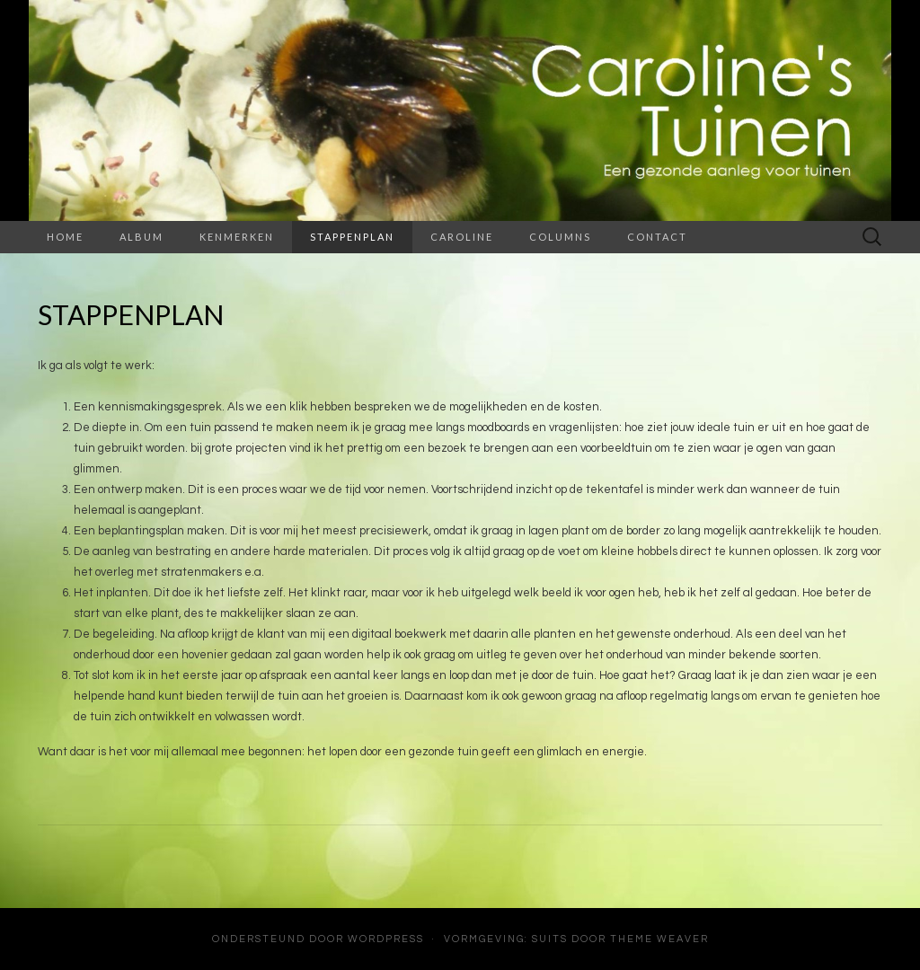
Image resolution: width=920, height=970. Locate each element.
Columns (560, 236)
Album (141, 236)
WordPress (386, 939)
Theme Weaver (659, 939)
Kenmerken (236, 236)
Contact (657, 236)
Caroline (461, 236)
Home (65, 236)
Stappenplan (352, 236)
